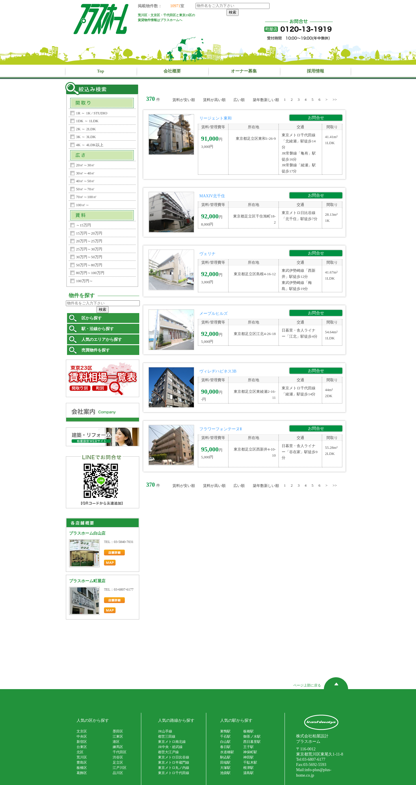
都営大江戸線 (168, 752)
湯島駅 (248, 773)
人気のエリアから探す (101, 339)
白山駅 (225, 742)
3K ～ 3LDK (86, 137)
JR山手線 (165, 731)
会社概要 (172, 71)
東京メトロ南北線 (172, 742)
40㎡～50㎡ (85, 181)
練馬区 (118, 747)
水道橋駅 (227, 752)
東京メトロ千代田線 (173, 773)
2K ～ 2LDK (86, 129)
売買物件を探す (95, 350)
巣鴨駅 (225, 731)
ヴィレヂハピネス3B (217, 371)
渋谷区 (118, 757)
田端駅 (225, 762)
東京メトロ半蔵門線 (173, 762)
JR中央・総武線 (170, 747)
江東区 (118, 736)
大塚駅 (225, 768)
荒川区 (82, 757)
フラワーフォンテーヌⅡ (220, 429)
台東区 (82, 747)
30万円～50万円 (89, 257)
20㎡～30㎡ (85, 165)
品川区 (118, 773)
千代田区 (120, 752)
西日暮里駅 (252, 742)
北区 (80, 752)
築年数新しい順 (266, 100)
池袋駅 (225, 773)
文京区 (82, 731)
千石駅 (225, 736)
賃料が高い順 (214, 100)
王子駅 (248, 747)
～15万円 (83, 225)
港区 (116, 742)
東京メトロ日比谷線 (173, 757)
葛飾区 (82, 773)
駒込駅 (225, 757)
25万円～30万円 (89, 249)
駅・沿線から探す (97, 329)
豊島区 (82, 762)
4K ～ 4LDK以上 (89, 145)
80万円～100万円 (90, 273)
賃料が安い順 (183, 100)
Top (100, 71)
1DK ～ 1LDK (87, 121)
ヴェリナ (207, 254)
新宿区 (82, 742)
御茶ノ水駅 (252, 736)
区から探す (91, 318)
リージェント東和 (215, 118)
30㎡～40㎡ (85, 173)
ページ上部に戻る (320, 685)
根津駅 (248, 768)
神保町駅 (250, 752)
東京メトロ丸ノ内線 (173, 768)
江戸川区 (120, 768)
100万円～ (84, 281)
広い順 (239, 100)
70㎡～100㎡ (86, 197)
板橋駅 (248, 731)
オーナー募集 (244, 71)
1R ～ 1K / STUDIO (91, 113)
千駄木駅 (250, 762)
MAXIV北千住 (212, 196)
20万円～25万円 (89, 241)
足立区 (118, 762)
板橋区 (82, 768)
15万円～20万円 (89, 233)
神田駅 (248, 757)
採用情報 (315, 71)
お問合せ (316, 118)
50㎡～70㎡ (85, 189)
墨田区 (118, 731)
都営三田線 (166, 736)
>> (335, 99)
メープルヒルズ (213, 313)
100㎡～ (82, 205)
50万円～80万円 (89, 265)
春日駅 (225, 747)
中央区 (82, 736)
